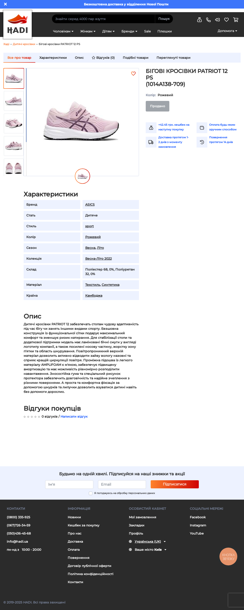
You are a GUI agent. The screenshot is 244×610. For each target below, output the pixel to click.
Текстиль (92, 285)
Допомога (226, 31)
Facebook (198, 517)
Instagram (198, 525)
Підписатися (174, 484)
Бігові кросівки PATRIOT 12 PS (59, 44)
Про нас (74, 533)
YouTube (197, 533)
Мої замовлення (142, 517)
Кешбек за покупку (83, 525)
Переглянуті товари (173, 58)
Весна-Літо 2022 (98, 259)
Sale (147, 31)
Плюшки (164, 31)
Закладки (136, 525)
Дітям (107, 31)
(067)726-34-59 (18, 525)
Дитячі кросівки (24, 44)
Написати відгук (73, 416)
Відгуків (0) (103, 58)
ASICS (90, 205)
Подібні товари (135, 58)
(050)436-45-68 (19, 533)
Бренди (127, 31)
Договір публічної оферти (89, 566)
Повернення (79, 558)
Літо (100, 248)
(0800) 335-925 (18, 517)
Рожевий (93, 237)
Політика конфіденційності (90, 574)
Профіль (136, 533)
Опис (79, 58)
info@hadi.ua (17, 541)
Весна (90, 248)
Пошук (164, 19)
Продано (157, 106)
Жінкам (86, 31)
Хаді (6, 44)
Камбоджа (93, 296)
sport (89, 226)
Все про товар (19, 58)
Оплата (74, 550)
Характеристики (53, 58)
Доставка (75, 541)
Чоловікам (61, 31)
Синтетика (110, 285)
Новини (74, 517)
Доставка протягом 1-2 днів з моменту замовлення (173, 142)
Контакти (75, 582)
